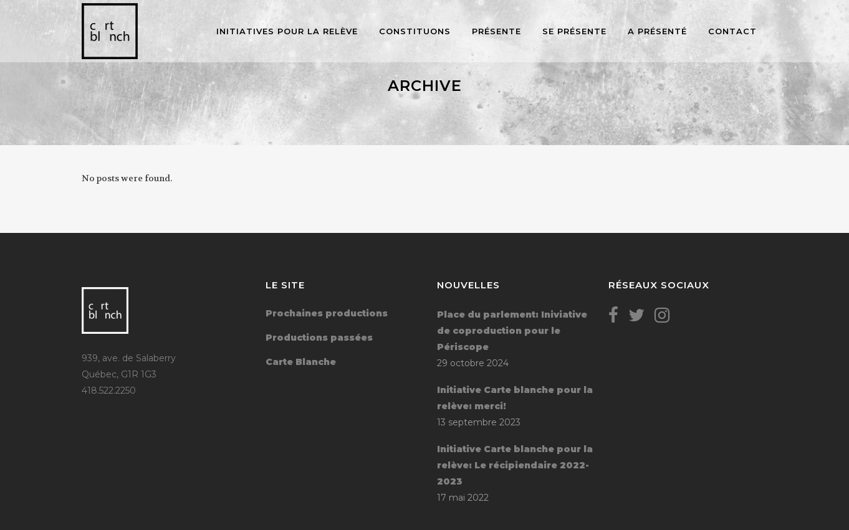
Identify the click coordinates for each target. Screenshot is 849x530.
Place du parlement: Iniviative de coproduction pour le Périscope (512, 331)
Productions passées (319, 337)
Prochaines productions (327, 313)
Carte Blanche (301, 361)
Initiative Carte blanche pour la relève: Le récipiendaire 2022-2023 (515, 465)
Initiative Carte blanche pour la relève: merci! (515, 398)
